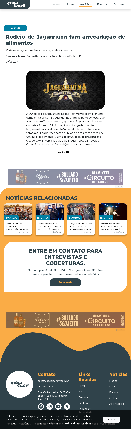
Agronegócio (116, 403)
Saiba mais (65, 282)
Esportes (114, 386)
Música (113, 380)
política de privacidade (78, 423)
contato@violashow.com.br (53, 380)
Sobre (70, 4)
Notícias (85, 4)
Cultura (113, 398)
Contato (119, 4)
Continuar (111, 419)
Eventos (102, 4)
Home (56, 4)
